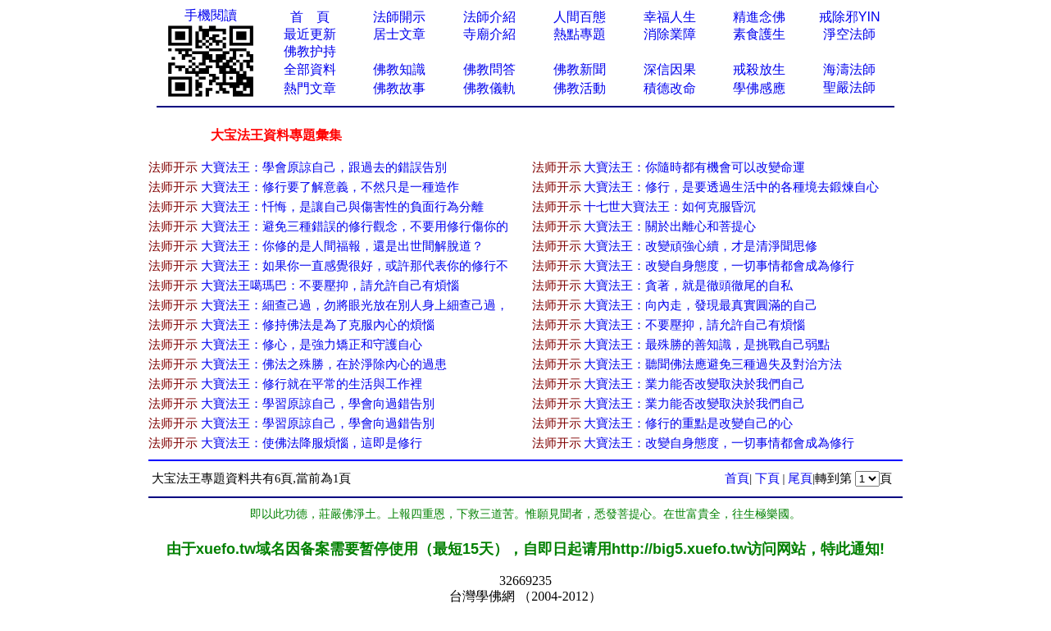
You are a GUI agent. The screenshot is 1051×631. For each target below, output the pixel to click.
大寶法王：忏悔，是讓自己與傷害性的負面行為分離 (342, 206)
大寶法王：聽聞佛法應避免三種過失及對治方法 (713, 364)
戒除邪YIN (849, 17)
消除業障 (670, 34)
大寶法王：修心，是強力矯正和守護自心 (311, 344)
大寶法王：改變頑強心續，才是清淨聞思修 (700, 246)
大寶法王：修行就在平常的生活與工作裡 (311, 384)
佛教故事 (399, 88)
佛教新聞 (579, 69)
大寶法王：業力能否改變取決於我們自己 (694, 384)
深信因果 (670, 69)
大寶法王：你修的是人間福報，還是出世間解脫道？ (342, 246)
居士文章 (399, 34)
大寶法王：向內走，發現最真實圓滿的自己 (700, 305)
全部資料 (310, 69)
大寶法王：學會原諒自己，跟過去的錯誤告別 (324, 167)
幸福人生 (670, 17)
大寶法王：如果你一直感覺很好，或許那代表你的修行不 (354, 265)
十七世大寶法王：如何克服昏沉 (670, 206)
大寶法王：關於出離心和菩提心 (670, 226)
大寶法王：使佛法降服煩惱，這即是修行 (311, 443)
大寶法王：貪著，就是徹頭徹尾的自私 (688, 285)
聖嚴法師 (849, 87)
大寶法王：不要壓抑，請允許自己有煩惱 (694, 325)
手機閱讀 (210, 15)
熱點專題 (579, 34)
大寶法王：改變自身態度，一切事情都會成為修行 (719, 265)
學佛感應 (759, 88)
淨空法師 (849, 34)
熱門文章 (310, 88)
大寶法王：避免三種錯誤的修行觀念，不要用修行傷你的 (354, 226)
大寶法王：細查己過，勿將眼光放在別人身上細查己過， (354, 305)
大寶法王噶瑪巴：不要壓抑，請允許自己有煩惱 (330, 285)
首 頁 (310, 17)
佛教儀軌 (489, 88)
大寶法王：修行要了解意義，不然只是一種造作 (330, 187)
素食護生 (759, 34)
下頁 (767, 478)
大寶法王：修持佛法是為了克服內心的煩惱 (318, 325)
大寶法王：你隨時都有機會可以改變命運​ (694, 167)
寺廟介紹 (489, 34)
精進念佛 (759, 17)
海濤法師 (849, 69)
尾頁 (800, 478)
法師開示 (399, 17)
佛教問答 (489, 69)
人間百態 (579, 17)
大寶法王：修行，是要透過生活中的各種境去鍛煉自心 (731, 187)
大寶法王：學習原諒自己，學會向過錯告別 (318, 403)
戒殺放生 (759, 69)
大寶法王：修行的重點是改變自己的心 (688, 423)
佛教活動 (579, 88)
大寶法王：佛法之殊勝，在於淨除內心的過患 (324, 364)
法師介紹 (489, 17)
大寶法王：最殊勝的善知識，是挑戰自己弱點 (707, 344)
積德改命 (670, 88)
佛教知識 (399, 69)
